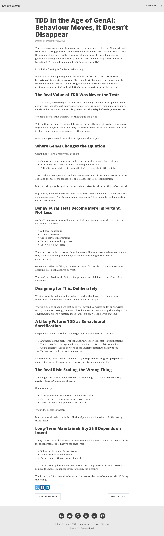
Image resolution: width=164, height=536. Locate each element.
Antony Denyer (11, 5)
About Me (151, 6)
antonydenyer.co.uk (88, 524)
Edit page (105, 524)
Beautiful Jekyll (87, 528)
